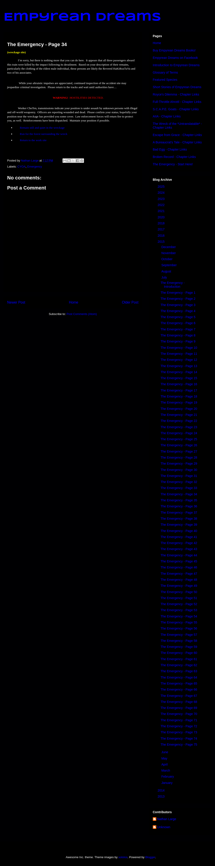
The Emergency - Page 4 (178, 311)
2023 (162, 199)
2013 (162, 796)
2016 (162, 235)
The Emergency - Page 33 (179, 488)
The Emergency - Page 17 (179, 390)
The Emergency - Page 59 (179, 647)
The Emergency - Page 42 (179, 543)
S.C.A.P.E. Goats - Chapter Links (176, 109)
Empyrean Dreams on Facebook (175, 58)
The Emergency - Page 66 (179, 689)
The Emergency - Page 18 (179, 396)
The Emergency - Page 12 (179, 360)
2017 (162, 229)
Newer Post (16, 302)
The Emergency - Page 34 (179, 494)
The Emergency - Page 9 (178, 341)
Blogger (150, 857)
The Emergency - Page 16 (179, 384)
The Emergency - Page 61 (179, 659)
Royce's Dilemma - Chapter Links (176, 94)
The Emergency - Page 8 (178, 335)
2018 (162, 223)
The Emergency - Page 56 (179, 628)
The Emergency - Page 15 (179, 378)
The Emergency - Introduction (173, 284)
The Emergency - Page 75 (179, 744)
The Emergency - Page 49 (179, 585)
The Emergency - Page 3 (178, 305)
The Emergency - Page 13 (179, 366)
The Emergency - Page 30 (179, 470)
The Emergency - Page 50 (179, 592)
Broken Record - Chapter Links (174, 157)
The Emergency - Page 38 (179, 518)
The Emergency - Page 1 (178, 292)
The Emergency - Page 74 (179, 738)
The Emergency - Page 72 (179, 726)
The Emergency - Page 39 (179, 524)
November (168, 253)
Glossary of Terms (165, 72)
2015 (162, 241)
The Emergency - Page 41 (179, 537)
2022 (162, 205)
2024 (162, 192)
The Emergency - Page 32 (179, 482)
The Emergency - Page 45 (179, 561)
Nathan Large (166, 819)
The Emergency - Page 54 (179, 616)
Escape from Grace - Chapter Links (177, 135)
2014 (162, 790)
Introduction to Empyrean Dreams (176, 65)
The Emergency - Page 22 (179, 421)
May (164, 758)
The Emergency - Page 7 (178, 329)
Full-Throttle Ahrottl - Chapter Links (177, 102)
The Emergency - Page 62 (179, 665)
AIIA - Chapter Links (167, 116)
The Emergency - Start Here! (173, 164)
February (168, 776)
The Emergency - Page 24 (179, 433)
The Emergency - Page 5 (178, 317)
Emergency (34, 166)
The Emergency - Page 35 (179, 500)
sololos (122, 857)
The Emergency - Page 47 (179, 573)
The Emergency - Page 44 (179, 555)
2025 (162, 186)
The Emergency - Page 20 (179, 409)
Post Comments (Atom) (82, 314)
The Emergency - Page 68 (179, 702)
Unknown (163, 827)
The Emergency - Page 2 (178, 298)
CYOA (21, 166)
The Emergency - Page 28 (179, 457)
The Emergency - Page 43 (179, 549)
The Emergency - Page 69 (179, 708)
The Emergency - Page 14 (179, 372)
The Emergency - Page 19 (179, 402)
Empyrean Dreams (82, 17)
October (167, 259)
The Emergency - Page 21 (179, 415)
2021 (162, 211)
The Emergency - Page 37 (179, 512)
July (164, 277)
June (165, 752)
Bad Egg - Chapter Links (170, 149)
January (167, 783)
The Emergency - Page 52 (179, 604)
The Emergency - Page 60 (179, 653)
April (164, 764)
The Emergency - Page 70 (179, 714)
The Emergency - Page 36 (179, 506)
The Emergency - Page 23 (179, 427)
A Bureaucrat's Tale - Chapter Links (177, 142)
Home (73, 302)
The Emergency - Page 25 (179, 439)
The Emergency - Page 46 (179, 567)
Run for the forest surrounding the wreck (43, 134)
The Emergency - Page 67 (179, 696)
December (168, 247)
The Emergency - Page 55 (179, 622)
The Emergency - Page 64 (179, 677)
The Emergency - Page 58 (179, 641)
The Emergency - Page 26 (179, 445)
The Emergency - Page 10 (179, 347)
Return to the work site (33, 140)
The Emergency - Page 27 (179, 451)
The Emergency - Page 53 (179, 610)
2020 (162, 217)
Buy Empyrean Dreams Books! (174, 50)
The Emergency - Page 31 (179, 476)
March (166, 770)
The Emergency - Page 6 (178, 323)
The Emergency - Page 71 (179, 720)
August (166, 271)
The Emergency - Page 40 (179, 531)
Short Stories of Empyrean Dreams (177, 87)
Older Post (130, 302)
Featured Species (165, 79)
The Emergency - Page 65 (179, 683)
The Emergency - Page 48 (179, 579)
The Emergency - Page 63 (179, 671)
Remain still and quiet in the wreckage (42, 127)
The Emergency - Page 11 (179, 353)
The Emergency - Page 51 (179, 598)
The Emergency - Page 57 (179, 634)
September (169, 265)
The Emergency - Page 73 (179, 732)
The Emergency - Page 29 (179, 463)
